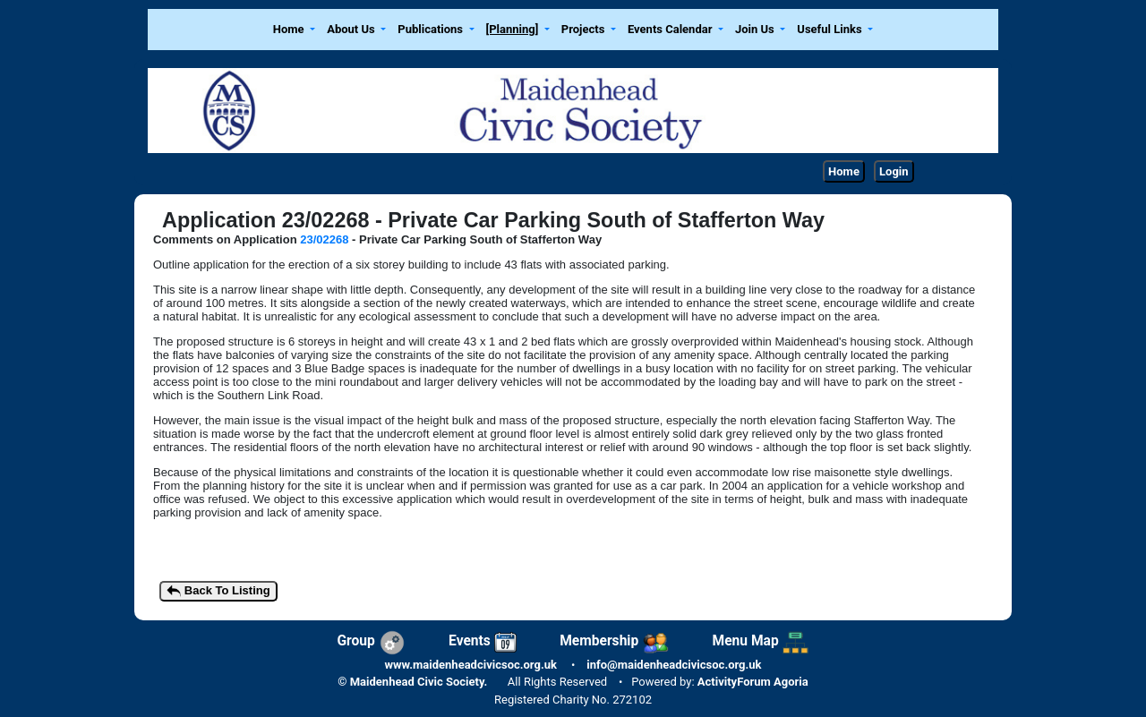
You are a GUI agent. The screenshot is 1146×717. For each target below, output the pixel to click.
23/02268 (326, 239)
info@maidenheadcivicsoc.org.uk (673, 664)
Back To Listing (218, 591)
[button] (294, 30)
